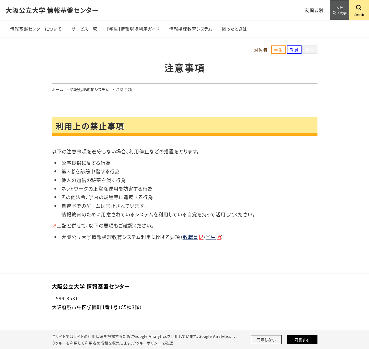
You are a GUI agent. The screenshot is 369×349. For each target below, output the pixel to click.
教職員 (190, 236)
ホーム (57, 89)
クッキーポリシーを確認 (153, 343)
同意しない (266, 339)
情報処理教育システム (89, 89)
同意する (302, 339)
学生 (211, 236)
